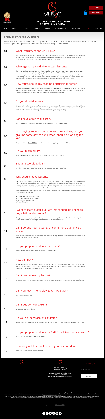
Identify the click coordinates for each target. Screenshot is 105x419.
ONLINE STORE (32, 143)
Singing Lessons (63, 396)
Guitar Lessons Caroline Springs (41, 396)
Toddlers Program (83, 397)
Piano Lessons (23, 396)
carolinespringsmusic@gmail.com (62, 373)
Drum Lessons (56, 396)
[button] (85, 12)
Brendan (40, 351)
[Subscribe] (89, 376)
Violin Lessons (69, 396)
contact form (63, 43)
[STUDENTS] (96, 8)
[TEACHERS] (96, 12)
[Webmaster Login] (43, 405)
